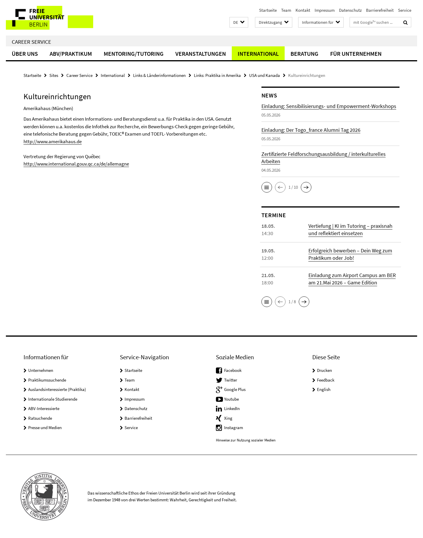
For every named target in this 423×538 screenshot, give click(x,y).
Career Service (31, 41)
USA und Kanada (264, 75)
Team (286, 10)
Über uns (25, 53)
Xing (228, 418)
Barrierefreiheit (380, 10)
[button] (238, 22)
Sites (53, 75)
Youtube (231, 399)
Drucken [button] (324, 370)
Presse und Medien (45, 427)
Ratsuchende (40, 418)
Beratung (304, 53)
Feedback (325, 380)
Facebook (232, 370)
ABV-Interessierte (43, 408)
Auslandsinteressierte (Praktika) (57, 389)
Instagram (233, 427)
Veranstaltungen (200, 53)
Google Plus (235, 389)
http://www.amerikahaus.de (53, 141)
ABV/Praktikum (71, 53)
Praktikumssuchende (47, 380)
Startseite (268, 10)
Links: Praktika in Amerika (217, 75)
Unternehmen (40, 370)
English (323, 389)
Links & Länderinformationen (159, 75)
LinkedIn (232, 408)
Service (404, 10)
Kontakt (303, 10)
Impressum (325, 10)
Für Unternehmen (356, 53)
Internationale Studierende (52, 399)
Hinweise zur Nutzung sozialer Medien (246, 440)
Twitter (230, 380)
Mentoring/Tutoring (134, 53)
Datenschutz (350, 10)
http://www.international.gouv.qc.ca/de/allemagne (76, 164)
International (258, 53)
